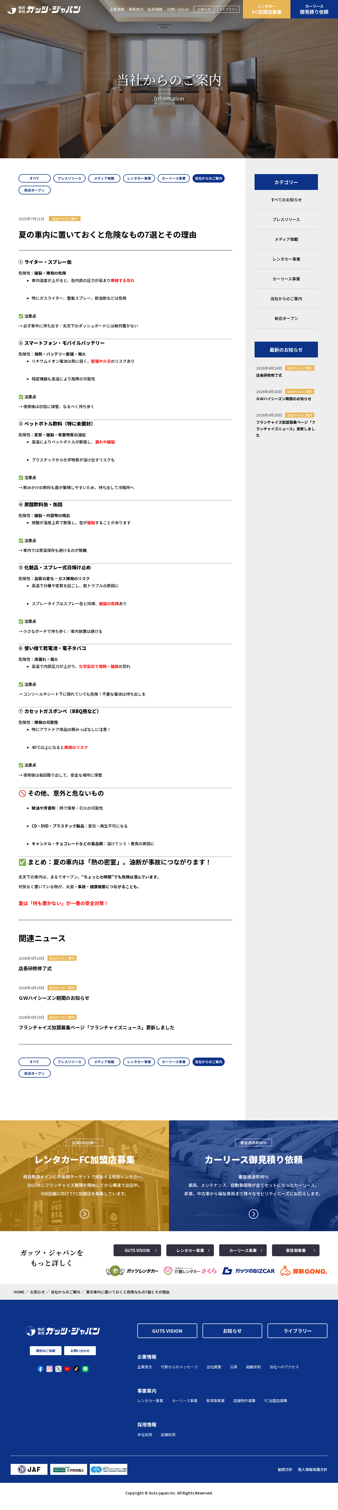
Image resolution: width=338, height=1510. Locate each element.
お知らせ (204, 9)
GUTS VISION (137, 1257)
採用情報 (155, 9)
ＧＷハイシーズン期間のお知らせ (54, 1001)
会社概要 (213, 1373)
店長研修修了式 (35, 971)
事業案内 (136, 9)
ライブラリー (228, 9)
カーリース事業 (243, 1257)
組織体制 (253, 1373)
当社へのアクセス (284, 1373)
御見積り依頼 (314, 9)
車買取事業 (296, 1257)
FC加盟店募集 (266, 9)
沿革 (233, 1373)
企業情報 (117, 9)
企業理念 (144, 1373)
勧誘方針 (285, 1476)
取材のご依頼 (45, 1357)
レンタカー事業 (190, 1257)
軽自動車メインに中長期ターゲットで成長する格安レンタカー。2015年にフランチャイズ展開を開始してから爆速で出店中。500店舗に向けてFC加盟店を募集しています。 (84, 1192)
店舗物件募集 (244, 1407)
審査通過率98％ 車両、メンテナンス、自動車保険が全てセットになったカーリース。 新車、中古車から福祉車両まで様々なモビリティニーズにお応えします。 (253, 1192)
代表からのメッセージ (179, 1373)
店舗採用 (168, 1441)
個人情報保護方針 (312, 1476)
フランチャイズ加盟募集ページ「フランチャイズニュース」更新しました (96, 1030)
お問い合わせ (178, 9)
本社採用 (144, 1441)
